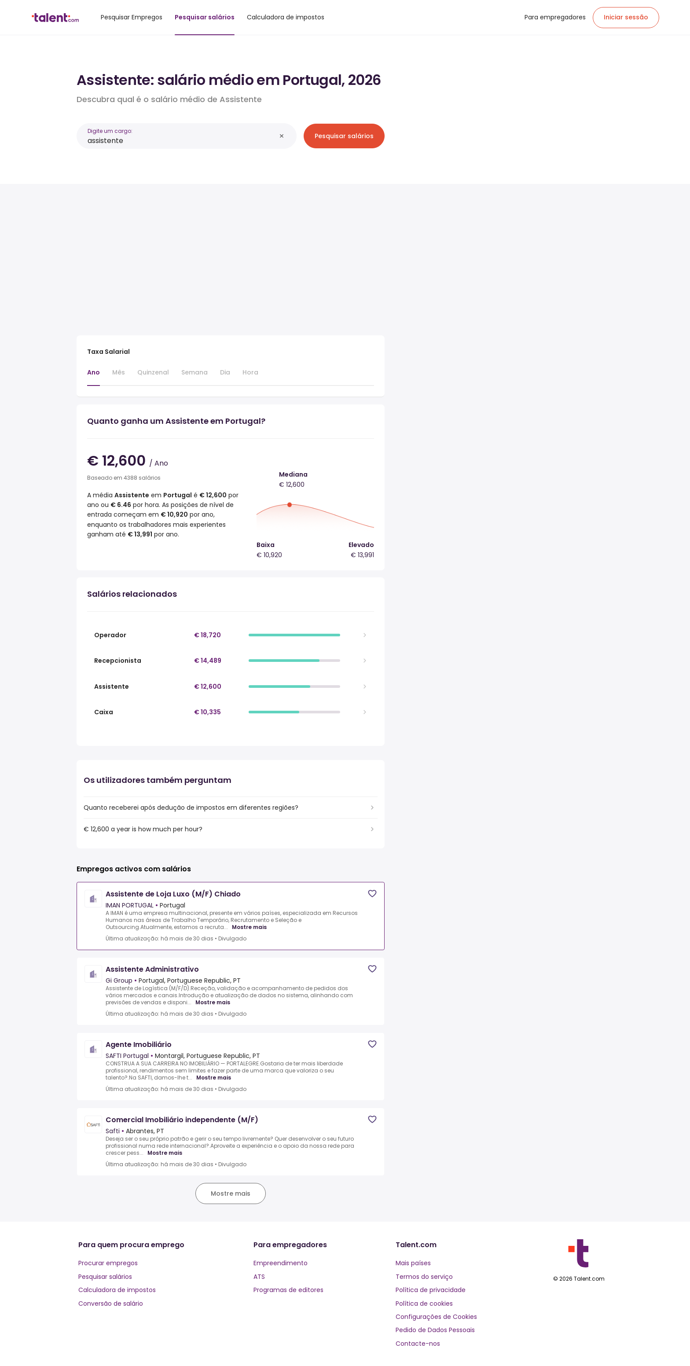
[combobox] (182, 141)
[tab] (93, 376)
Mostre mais (249, 927)
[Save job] (372, 893)
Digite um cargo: (110, 131)
